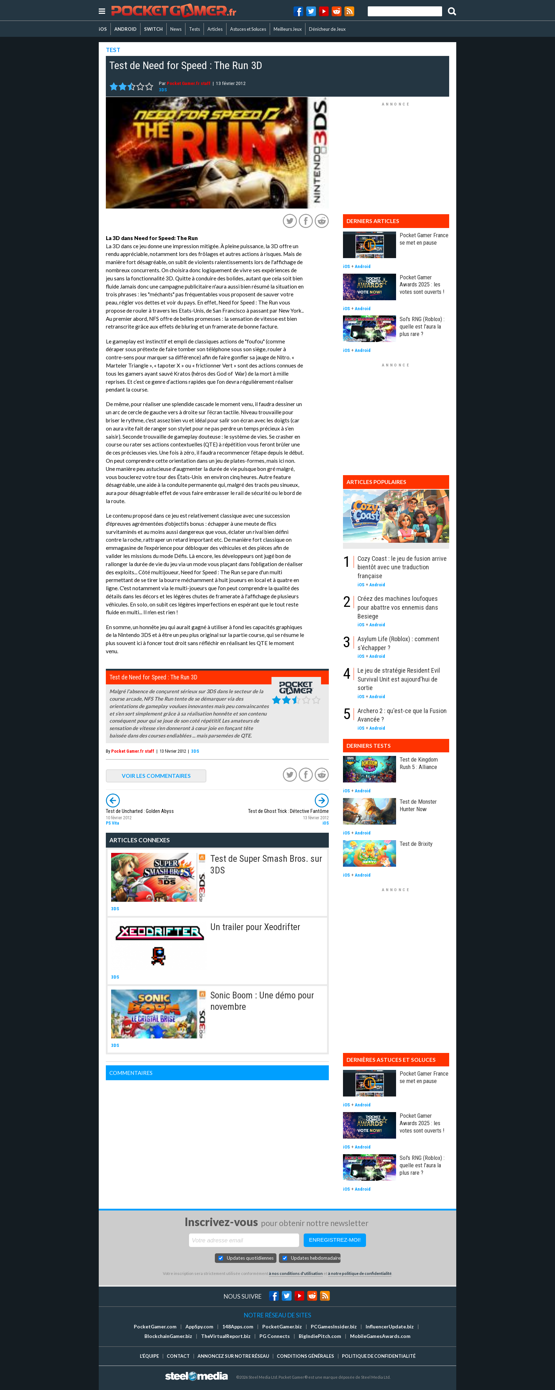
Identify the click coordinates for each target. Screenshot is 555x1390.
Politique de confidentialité (379, 1356)
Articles (215, 29)
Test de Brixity (416, 843)
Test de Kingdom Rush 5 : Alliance (419, 763)
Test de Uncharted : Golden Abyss (140, 811)
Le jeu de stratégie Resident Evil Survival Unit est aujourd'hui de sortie (398, 679)
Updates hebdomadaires (316, 1258)
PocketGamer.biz (282, 1326)
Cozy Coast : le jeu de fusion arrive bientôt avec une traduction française (402, 567)
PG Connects (274, 1336)
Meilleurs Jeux (288, 29)
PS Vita (112, 823)
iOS (103, 29)
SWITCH (153, 29)
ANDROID (125, 29)
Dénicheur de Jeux (327, 29)
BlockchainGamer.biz (168, 1336)
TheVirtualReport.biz (226, 1336)
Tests (194, 29)
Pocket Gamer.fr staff (189, 83)
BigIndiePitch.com (320, 1336)
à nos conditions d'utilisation (296, 1273)
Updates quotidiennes (250, 1258)
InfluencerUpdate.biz (390, 1326)
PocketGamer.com (155, 1326)
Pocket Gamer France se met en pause (424, 239)
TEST (113, 49)
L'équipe (149, 1356)
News (176, 29)
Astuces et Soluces (248, 29)
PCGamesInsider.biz (334, 1326)
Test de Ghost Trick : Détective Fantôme (288, 811)
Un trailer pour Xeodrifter (255, 927)
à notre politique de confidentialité (359, 1273)
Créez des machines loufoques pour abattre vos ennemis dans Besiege (397, 607)
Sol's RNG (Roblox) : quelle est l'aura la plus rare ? (422, 326)
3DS (163, 89)
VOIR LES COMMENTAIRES (156, 776)
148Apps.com (237, 1326)
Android (363, 266)
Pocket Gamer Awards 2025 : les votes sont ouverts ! (422, 285)
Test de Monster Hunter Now (418, 805)
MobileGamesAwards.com (380, 1336)
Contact (178, 1356)
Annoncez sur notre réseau (233, 1356)
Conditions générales (305, 1356)
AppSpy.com (199, 1326)
